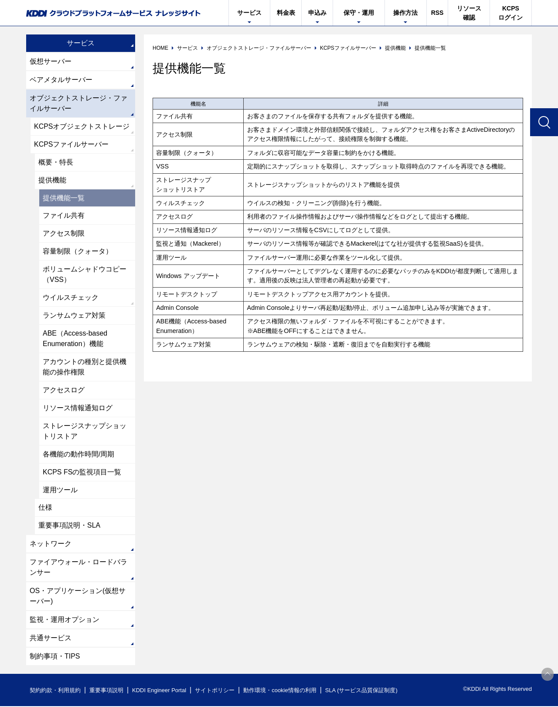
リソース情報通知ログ (77, 408)
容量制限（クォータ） (77, 251)
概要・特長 (55, 162)
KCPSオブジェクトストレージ (82, 126)
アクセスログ (64, 390)
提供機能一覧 (64, 198)
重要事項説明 (106, 691)
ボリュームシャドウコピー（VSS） (84, 275)
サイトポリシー (215, 691)
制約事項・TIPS (55, 657)
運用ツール (60, 490)
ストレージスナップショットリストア (84, 431)
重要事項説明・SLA (69, 526)
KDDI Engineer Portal (159, 691)
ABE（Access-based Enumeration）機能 (75, 339)
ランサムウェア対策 (74, 315)
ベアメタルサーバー (61, 79)
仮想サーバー (50, 61)
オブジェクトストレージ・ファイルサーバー (78, 103)
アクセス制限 (64, 233)
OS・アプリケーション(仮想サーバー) (78, 597)
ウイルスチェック (71, 298)
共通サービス (50, 638)
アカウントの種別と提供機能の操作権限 (84, 367)
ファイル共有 (64, 216)
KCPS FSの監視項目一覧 (82, 472)
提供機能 (52, 180)
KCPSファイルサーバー (71, 144)
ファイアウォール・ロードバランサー (78, 568)
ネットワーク (50, 544)
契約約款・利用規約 (55, 691)
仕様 (45, 508)
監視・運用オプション (64, 620)
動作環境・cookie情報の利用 (280, 691)
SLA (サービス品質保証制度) (362, 691)
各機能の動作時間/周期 (78, 454)
